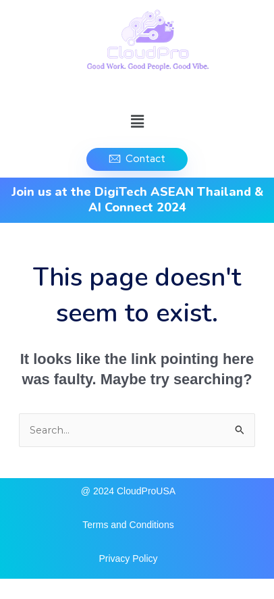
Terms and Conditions (127, 524)
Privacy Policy (128, 558)
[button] (137, 121)
